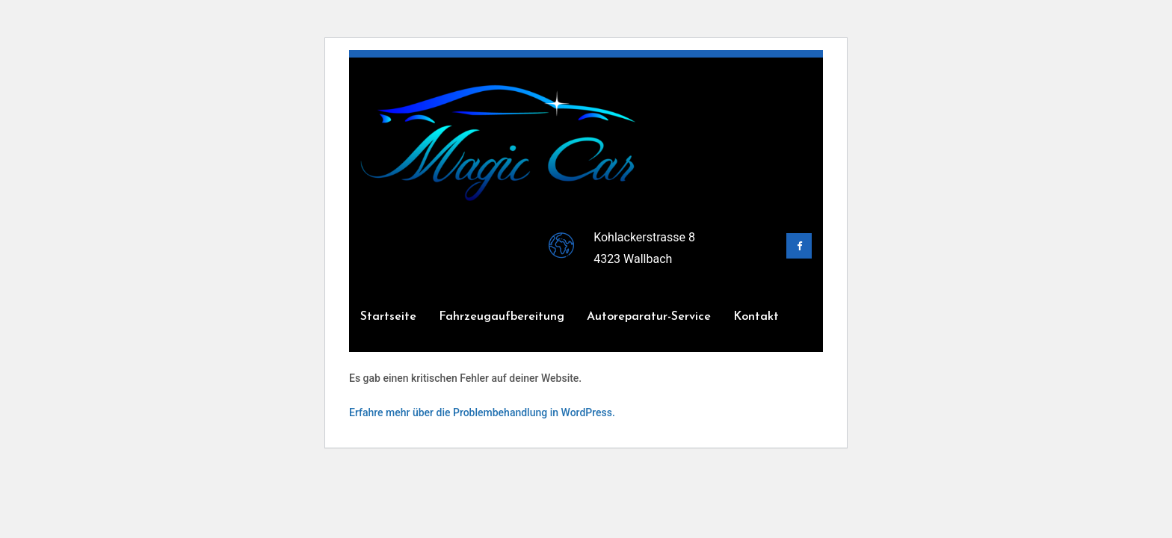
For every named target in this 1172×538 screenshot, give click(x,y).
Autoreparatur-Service (649, 317)
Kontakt (756, 317)
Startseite (388, 317)
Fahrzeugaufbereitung (501, 317)
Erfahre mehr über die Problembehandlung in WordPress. (482, 412)
